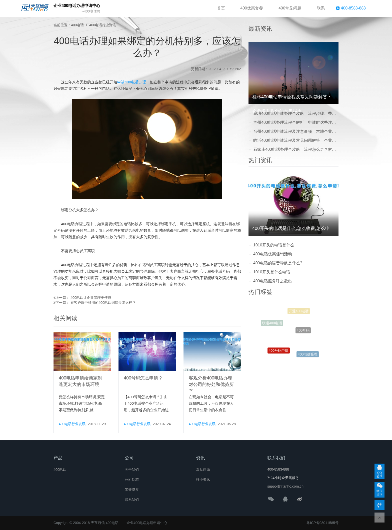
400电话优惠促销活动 (272, 254)
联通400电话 (272, 325)
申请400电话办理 (131, 82)
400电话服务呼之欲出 (272, 281)
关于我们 (132, 470)
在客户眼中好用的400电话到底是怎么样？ (103, 303)
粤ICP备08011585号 (322, 523)
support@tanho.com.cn (285, 486)
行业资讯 (203, 480)
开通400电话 (298, 313)
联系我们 (132, 500)
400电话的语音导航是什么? (277, 263)
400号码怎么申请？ (143, 377)
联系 (321, 8)
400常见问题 (289, 8)
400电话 (77, 25)
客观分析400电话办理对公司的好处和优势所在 (211, 384)
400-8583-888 (351, 8)
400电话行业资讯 (102, 25)
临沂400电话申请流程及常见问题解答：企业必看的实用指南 (295, 140)
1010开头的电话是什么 (273, 245)
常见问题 (203, 470)
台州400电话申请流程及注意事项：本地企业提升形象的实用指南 (295, 131)
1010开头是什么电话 (271, 272)
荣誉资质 (132, 490)
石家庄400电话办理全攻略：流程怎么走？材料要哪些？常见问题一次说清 (295, 149)
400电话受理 (308, 355)
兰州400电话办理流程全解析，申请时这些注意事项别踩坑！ (295, 122)
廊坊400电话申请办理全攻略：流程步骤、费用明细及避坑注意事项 (295, 113)
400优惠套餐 (251, 8)
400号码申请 (278, 353)
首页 (221, 8)
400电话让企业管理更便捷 (90, 298)
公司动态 (132, 480)
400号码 (303, 337)
